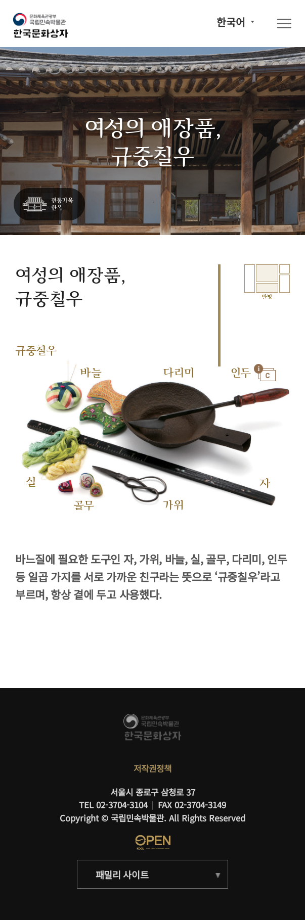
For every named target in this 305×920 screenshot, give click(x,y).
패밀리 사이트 (122, 874)
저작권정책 (152, 768)
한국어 (230, 22)
